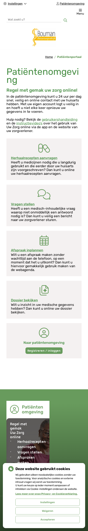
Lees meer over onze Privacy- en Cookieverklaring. (46, 493)
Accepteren (48, 519)
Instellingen (47, 502)
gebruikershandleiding (59, 119)
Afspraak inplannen (27, 250)
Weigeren (47, 510)
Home (49, 57)
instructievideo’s (29, 123)
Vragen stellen (23, 204)
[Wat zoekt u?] (33, 19)
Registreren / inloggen (44, 350)
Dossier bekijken (24, 300)
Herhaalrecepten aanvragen (34, 158)
